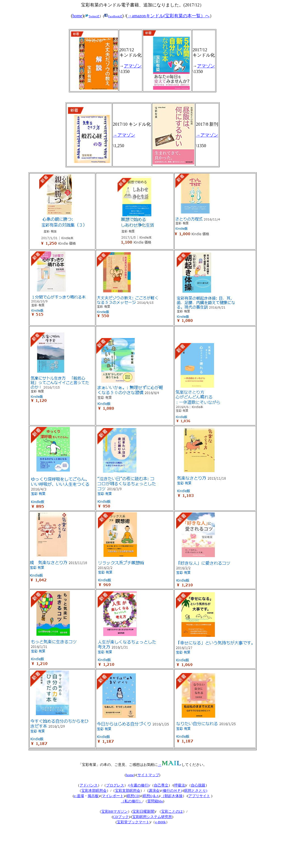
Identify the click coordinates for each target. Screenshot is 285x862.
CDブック (121, 817)
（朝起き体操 (172, 796)
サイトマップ (148, 775)
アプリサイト (199, 796)
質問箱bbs (155, 801)
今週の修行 (139, 785)
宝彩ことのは (172, 811)
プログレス (115, 785)
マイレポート (113, 796)
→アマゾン (124, 135)
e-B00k (160, 822)
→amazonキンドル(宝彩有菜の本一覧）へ (168, 15)
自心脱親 (198, 785)
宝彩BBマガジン (114, 811)
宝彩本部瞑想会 (94, 790)
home (77, 15)
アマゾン (133, 66)
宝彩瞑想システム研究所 (152, 817)
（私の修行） (131, 801)
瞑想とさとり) (195, 790)
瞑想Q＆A (151, 796)
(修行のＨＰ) (172, 790)
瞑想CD (133, 796)
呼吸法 (179, 785)
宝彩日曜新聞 (143, 811)
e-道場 (79, 796)
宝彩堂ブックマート (133, 822)
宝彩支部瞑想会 (127, 790)
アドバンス (89, 785)
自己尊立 (161, 785)
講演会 (154, 790)
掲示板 (93, 796)
